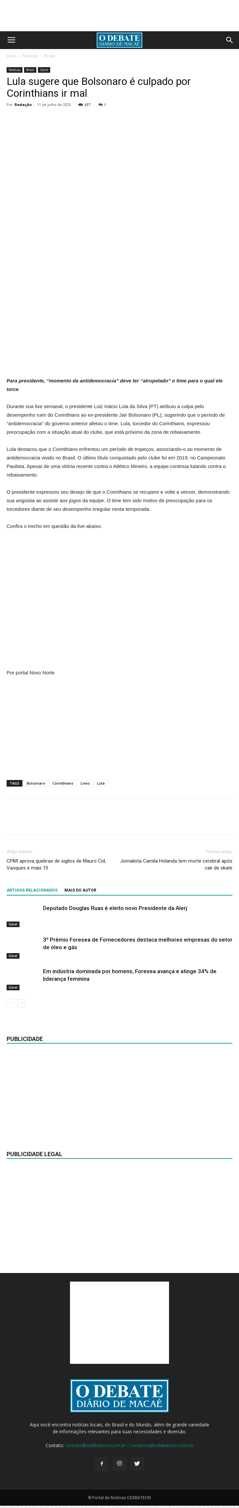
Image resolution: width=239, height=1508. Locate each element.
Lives (85, 783)
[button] (230, 40)
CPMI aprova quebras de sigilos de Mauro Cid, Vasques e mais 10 (56, 864)
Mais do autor (80, 890)
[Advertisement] (119, 328)
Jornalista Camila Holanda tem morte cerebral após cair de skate (176, 864)
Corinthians (62, 783)
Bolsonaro (36, 783)
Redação (23, 104)
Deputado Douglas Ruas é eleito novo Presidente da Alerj (115, 908)
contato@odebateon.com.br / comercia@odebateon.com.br (129, 1445)
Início (12, 56)
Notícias (30, 56)
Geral (44, 69)
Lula (101, 783)
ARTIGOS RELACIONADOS (32, 890)
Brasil (49, 56)
